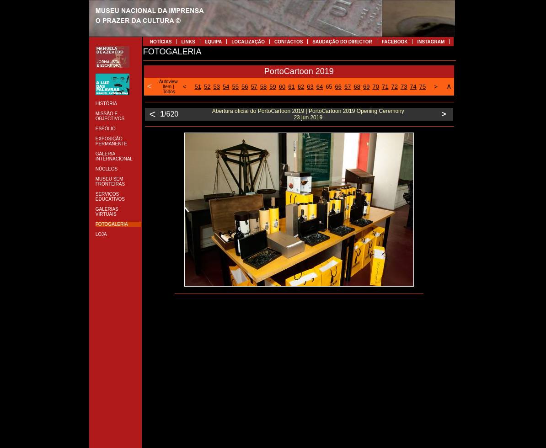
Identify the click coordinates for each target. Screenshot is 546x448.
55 (235, 86)
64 (319, 86)
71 (385, 86)
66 (338, 86)
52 (207, 86)
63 (310, 86)
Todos (169, 91)
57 (254, 86)
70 (375, 86)
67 (347, 86)
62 (301, 86)
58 (263, 86)
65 (329, 86)
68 (357, 86)
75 (422, 86)
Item (167, 86)
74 (413, 86)
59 (272, 86)
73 (404, 86)
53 (217, 86)
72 (394, 86)
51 (198, 86)
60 (282, 86)
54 (226, 86)
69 (366, 86)
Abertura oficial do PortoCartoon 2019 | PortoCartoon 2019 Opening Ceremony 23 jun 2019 (308, 114)
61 (291, 86)
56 (244, 86)
